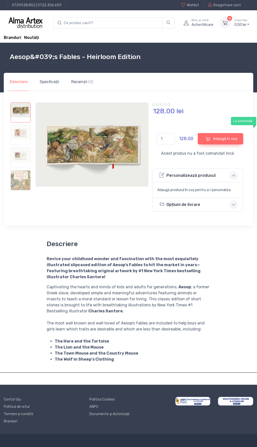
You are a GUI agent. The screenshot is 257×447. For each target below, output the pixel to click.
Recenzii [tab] (82, 81)
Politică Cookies (102, 399)
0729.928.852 (23, 5)
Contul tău (12, 399)
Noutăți (31, 37)
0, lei (241, 22)
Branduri (12, 37)
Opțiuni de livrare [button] (179, 204)
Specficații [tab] (49, 81)
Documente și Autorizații (109, 414)
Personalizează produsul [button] (187, 175)
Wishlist (190, 5)
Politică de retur (17, 407)
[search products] (108, 23)
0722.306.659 (49, 5)
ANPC (93, 407)
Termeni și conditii (18, 414)
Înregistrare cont (224, 5)
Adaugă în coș (221, 138)
